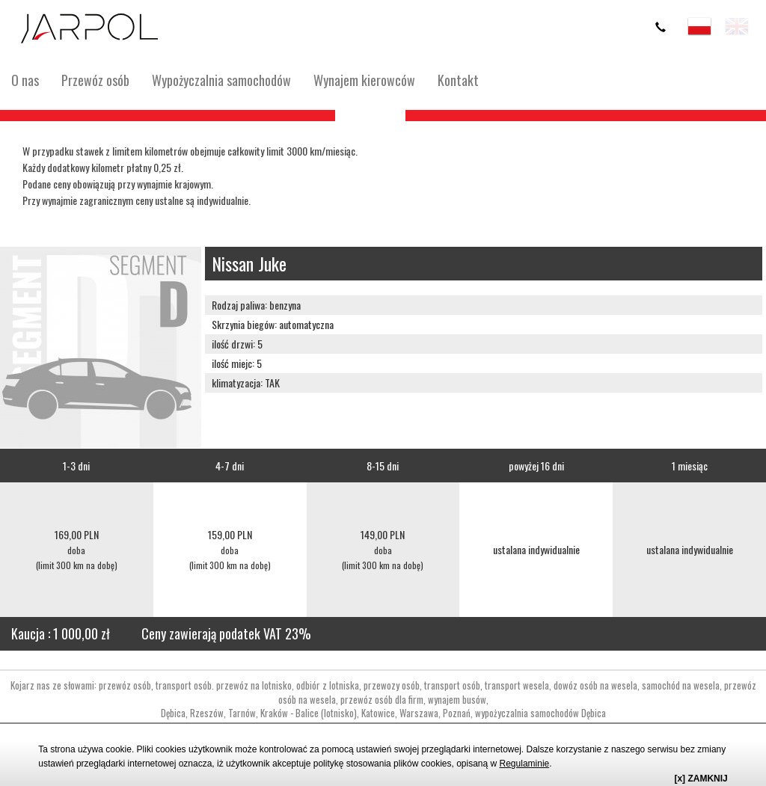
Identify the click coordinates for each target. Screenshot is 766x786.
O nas (25, 80)
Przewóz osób (95, 80)
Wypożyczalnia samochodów (221, 80)
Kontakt (458, 80)
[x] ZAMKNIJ (700, 778)
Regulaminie (525, 763)
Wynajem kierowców (364, 80)
